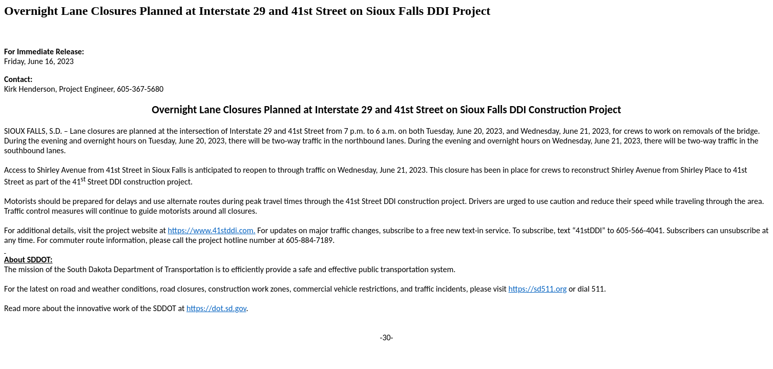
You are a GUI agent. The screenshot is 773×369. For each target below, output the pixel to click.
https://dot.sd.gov (216, 308)
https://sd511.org (538, 289)
